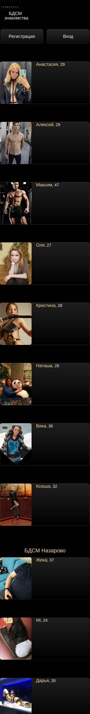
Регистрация (22, 36)
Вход (68, 36)
